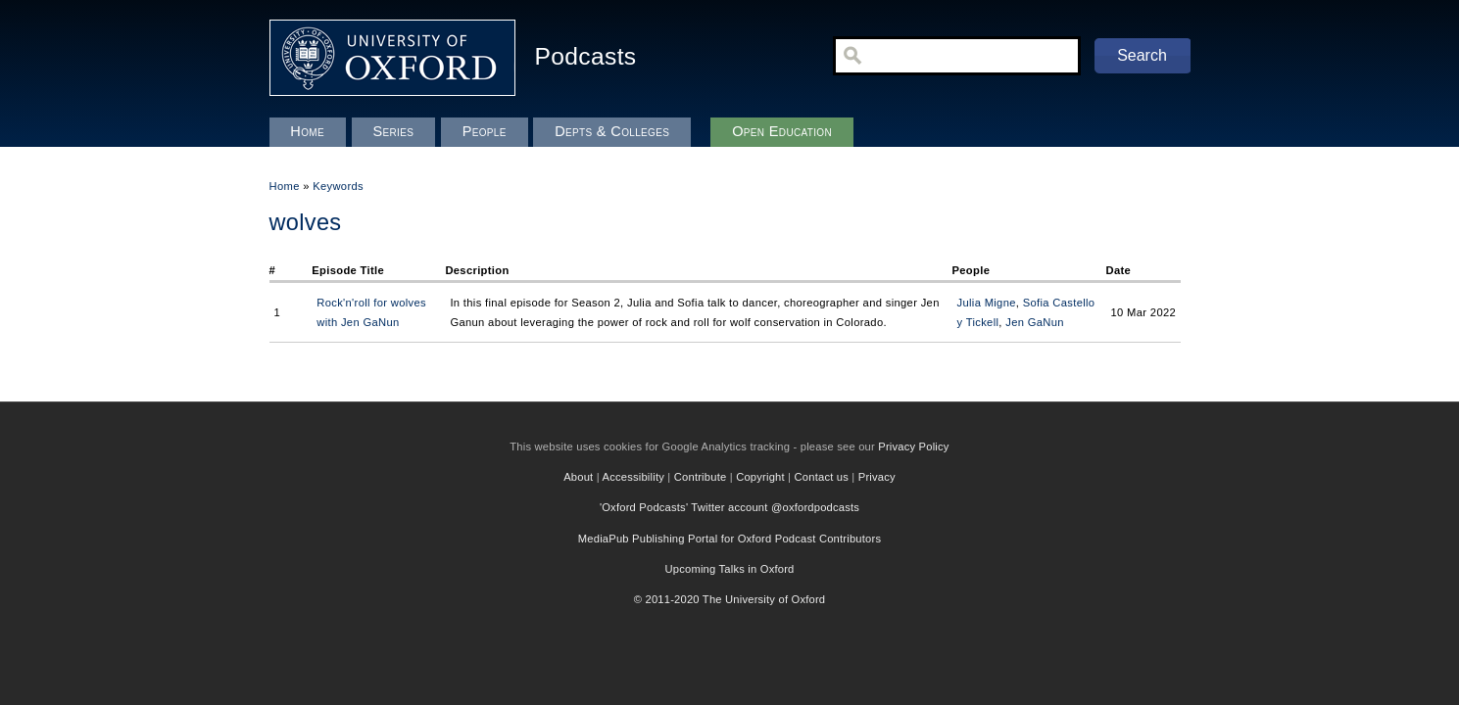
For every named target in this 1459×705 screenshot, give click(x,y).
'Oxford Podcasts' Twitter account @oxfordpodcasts (729, 507)
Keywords (338, 186)
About (578, 477)
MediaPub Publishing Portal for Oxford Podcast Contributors (729, 538)
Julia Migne (986, 302)
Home (284, 186)
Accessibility (634, 477)
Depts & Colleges (612, 131)
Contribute (700, 477)
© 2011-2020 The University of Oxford (730, 599)
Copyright (760, 477)
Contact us (822, 477)
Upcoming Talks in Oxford (729, 569)
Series (392, 131)
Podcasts (586, 56)
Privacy (877, 477)
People (484, 131)
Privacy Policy (913, 446)
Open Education (782, 131)
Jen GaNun (1034, 322)
